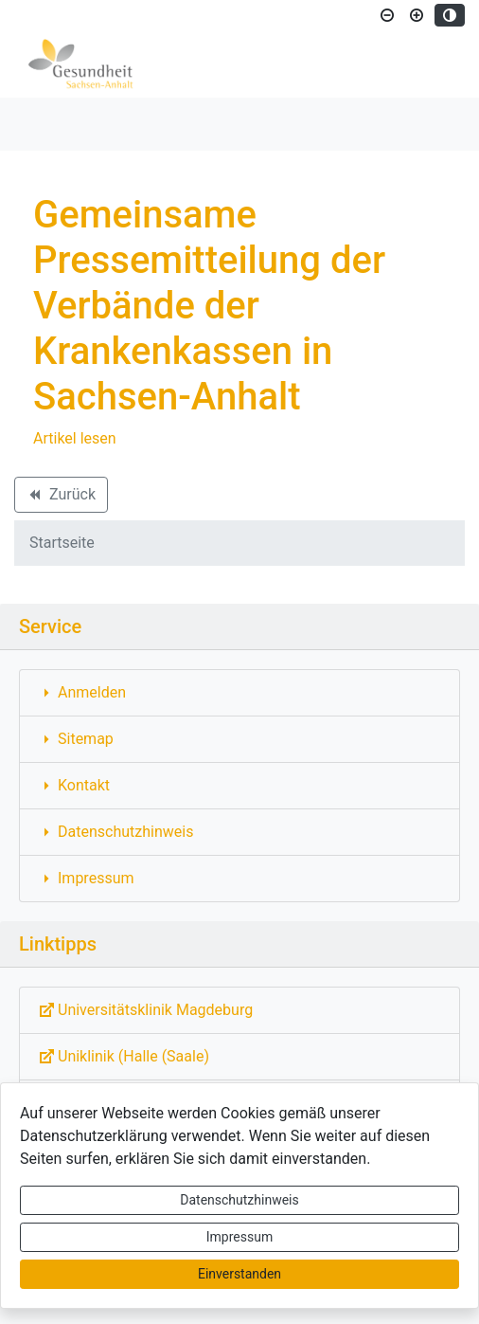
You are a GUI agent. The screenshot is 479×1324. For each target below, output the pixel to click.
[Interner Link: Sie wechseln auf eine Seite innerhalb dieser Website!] (239, 692)
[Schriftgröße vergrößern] (416, 15)
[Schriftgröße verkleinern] (387, 15)
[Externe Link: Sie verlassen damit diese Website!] (239, 1010)
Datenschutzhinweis (239, 1199)
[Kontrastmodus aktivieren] (450, 15)
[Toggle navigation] (41, 124)
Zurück (61, 497)
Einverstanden (239, 1273)
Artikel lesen (74, 438)
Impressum (239, 1236)
